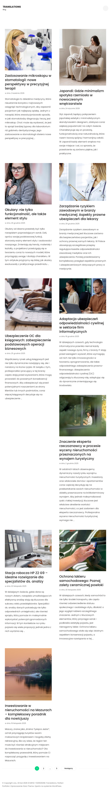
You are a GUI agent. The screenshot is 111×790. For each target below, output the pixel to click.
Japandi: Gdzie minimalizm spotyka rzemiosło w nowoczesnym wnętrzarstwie (81, 97)
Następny (68, 768)
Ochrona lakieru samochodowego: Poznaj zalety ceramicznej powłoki (81, 580)
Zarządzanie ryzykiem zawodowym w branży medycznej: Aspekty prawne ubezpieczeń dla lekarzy (82, 212)
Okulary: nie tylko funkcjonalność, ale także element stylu (25, 214)
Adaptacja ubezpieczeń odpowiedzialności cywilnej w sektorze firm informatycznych (81, 325)
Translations (12, 6)
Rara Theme (28, 786)
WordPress (56, 786)
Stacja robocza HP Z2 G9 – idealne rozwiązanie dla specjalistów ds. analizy (26, 577)
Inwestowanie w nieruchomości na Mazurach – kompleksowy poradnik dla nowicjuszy (28, 712)
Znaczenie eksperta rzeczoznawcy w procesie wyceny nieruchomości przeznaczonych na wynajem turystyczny (79, 450)
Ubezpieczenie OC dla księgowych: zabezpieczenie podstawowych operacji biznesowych (28, 342)
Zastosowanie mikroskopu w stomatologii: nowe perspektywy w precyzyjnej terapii (28, 82)
